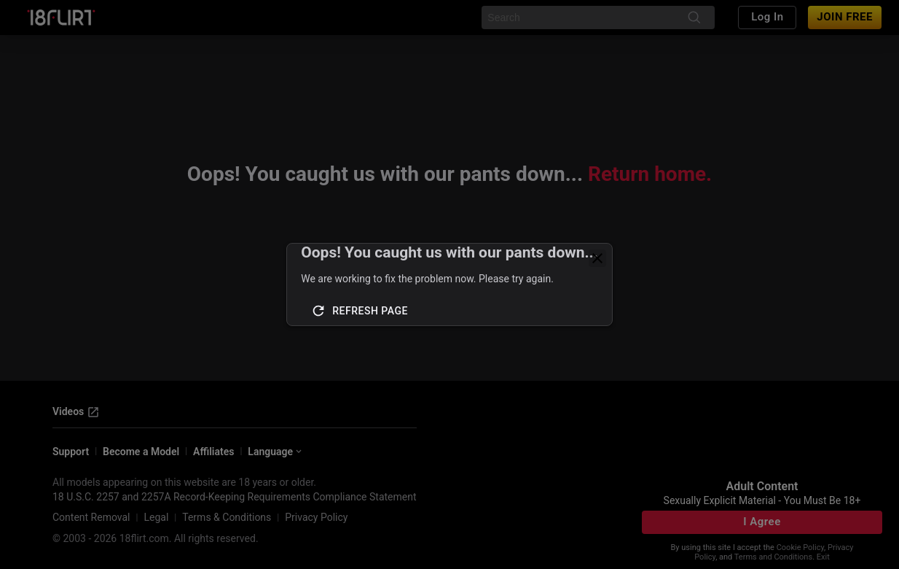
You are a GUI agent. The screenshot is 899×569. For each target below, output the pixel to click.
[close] (597, 258)
